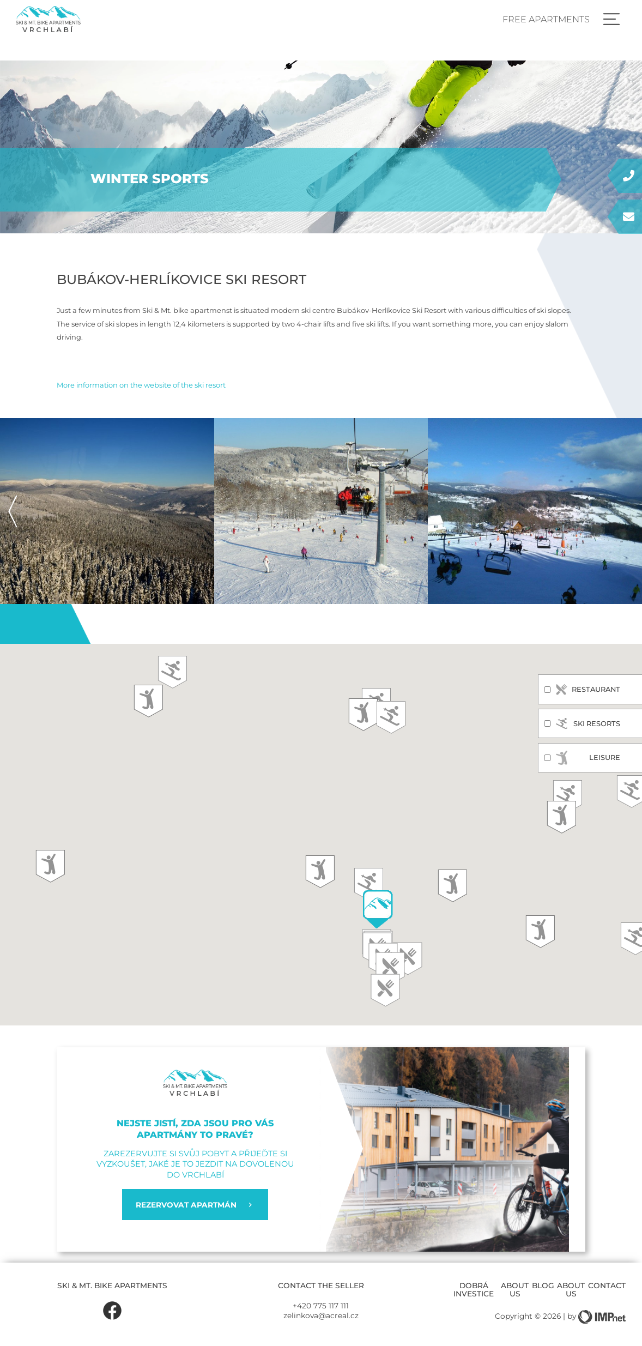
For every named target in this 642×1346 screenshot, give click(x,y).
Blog (543, 1285)
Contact (607, 1285)
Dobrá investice (473, 1289)
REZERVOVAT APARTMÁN (195, 1204)
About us (515, 1289)
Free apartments (546, 19)
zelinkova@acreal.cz (321, 1315)
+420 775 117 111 (321, 1305)
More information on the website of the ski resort (141, 385)
